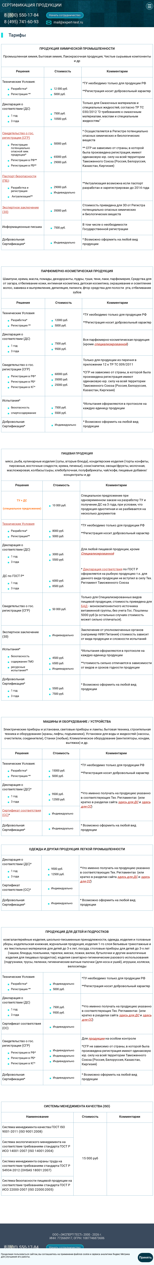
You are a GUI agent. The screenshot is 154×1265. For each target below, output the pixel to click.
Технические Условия (18, 524)
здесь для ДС (128, 802)
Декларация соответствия (102, 569)
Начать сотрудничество (65, 15)
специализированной (110, 344)
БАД (84, 606)
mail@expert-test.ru (68, 22)
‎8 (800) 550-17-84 (21, 15)
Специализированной (97, 553)
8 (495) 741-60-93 (21, 21)
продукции (96, 1038)
